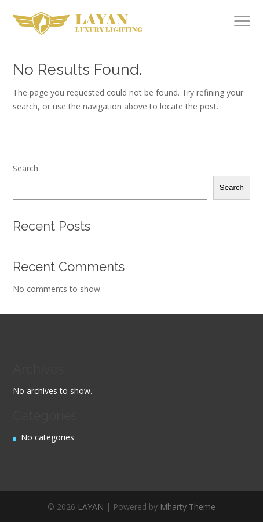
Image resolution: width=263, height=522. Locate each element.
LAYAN (91, 506)
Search (25, 168)
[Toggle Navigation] (242, 23)
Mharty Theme (187, 506)
